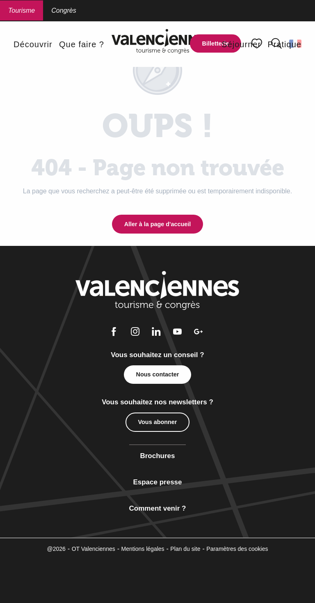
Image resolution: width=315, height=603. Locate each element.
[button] (33, 44)
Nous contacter (157, 374)
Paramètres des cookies (237, 549)
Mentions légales (142, 549)
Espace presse (157, 482)
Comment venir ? (157, 508)
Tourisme (21, 10)
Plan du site (185, 549)
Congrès (63, 10)
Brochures (157, 456)
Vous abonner (157, 422)
